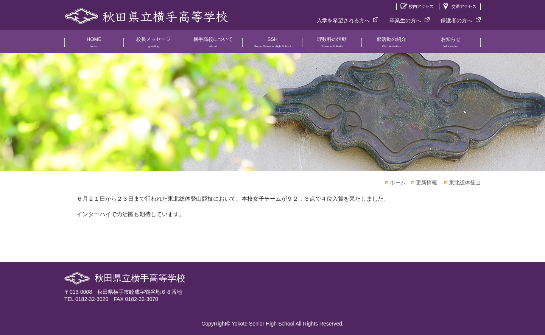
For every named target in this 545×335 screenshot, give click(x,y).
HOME (94, 44)
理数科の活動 (332, 44)
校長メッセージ (153, 44)
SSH (272, 44)
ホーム (398, 182)
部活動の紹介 (391, 44)
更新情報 (426, 182)
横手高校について (213, 44)
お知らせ (451, 44)
